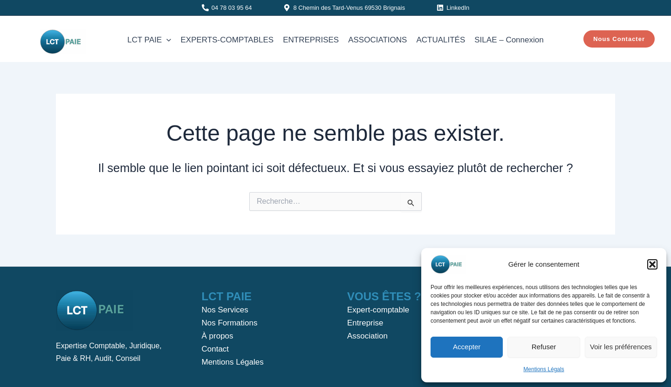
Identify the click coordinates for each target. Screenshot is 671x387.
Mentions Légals (543, 369)
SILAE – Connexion (508, 39)
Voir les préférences (621, 347)
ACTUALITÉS (440, 39)
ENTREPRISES (311, 39)
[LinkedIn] (452, 7)
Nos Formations (230, 322)
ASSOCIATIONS (377, 39)
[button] (652, 264)
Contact (215, 349)
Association (367, 336)
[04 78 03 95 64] (227, 7)
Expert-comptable (378, 309)
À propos (217, 336)
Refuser (544, 347)
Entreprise (365, 322)
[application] (166, 40)
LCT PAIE (149, 40)
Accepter (466, 347)
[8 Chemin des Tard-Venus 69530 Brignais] (344, 7)
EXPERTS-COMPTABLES (227, 39)
